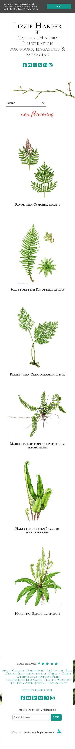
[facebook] (24, 65)
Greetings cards (27, 676)
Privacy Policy (57, 683)
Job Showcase (55, 670)
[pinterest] (45, 65)
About (6, 670)
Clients (66, 673)
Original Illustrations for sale (26, 673)
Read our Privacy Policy (25, 8)
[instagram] (50, 65)
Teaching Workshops (57, 679)
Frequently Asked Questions (27, 683)
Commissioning (35, 670)
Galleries (18, 670)
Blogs (69, 670)
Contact (54, 673)
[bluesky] (40, 65)
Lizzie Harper (37, 25)
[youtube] (30, 65)
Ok (59, 6)
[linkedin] (35, 65)
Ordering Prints (50, 676)
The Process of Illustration (24, 679)
